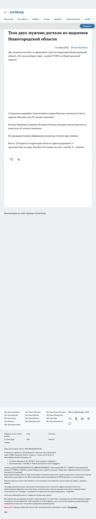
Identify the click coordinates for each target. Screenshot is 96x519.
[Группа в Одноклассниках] (76, 418)
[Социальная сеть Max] (70, 423)
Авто (28, 439)
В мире (47, 19)
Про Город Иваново (32, 415)
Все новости (22, 19)
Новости (51, 439)
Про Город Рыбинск (32, 418)
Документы (8, 19)
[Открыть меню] (5, 12)
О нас (28, 434)
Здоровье (58, 19)
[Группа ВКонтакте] (70, 418)
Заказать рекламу (73, 19)
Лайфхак (35, 19)
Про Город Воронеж (11, 415)
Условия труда (9, 439)
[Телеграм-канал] (82, 418)
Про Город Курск (10, 418)
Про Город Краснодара (12, 425)
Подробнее (70, 491)
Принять (87, 26)
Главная (7, 442)
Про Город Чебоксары (33, 412)
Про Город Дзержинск (12, 412)
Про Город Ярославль (32, 421)
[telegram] (19, 159)
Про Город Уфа (51, 418)
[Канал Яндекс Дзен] (89, 418)
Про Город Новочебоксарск (56, 412)
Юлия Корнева (79, 47)
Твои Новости (9, 421)
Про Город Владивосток (54, 421)
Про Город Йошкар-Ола (54, 415)
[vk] (12, 159)
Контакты (51, 434)
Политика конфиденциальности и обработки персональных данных (28, 495)
